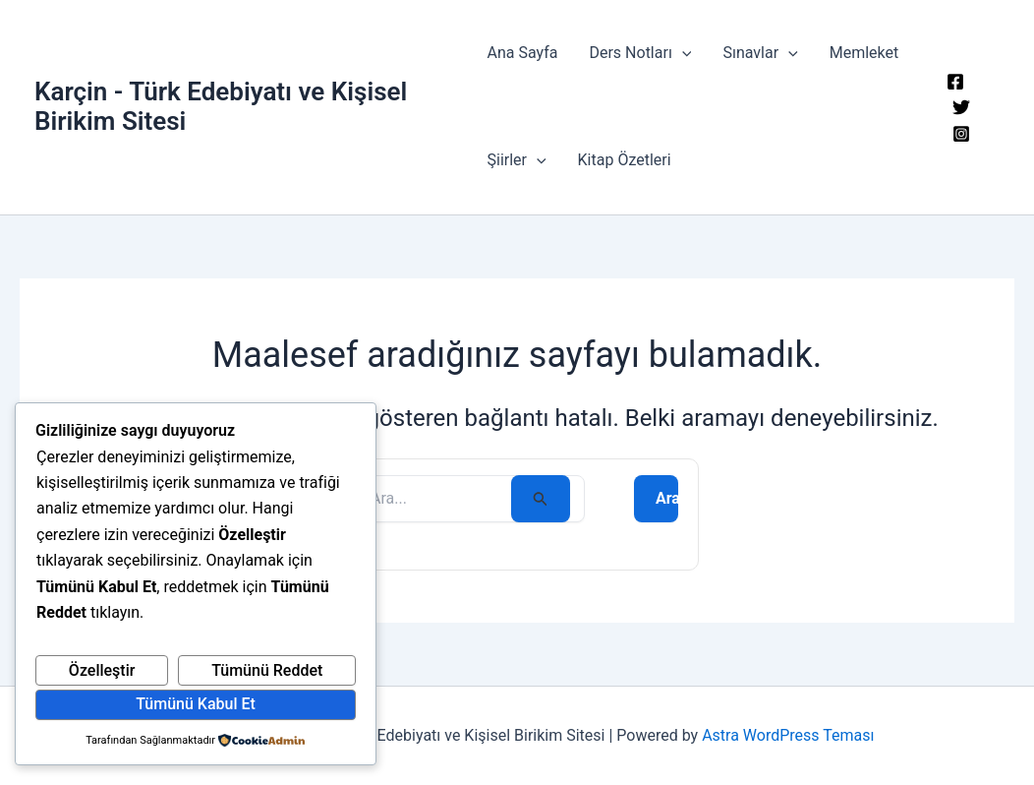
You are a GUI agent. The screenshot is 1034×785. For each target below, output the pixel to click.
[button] (682, 53)
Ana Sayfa (522, 52)
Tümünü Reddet (266, 670)
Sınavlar (759, 53)
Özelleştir (102, 670)
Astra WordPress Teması (788, 735)
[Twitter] (961, 107)
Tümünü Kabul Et (196, 703)
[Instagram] (961, 134)
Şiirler (516, 160)
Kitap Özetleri (624, 160)
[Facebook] (955, 82)
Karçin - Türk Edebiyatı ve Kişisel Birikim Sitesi (220, 106)
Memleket (864, 52)
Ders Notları (640, 53)
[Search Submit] (540, 498)
